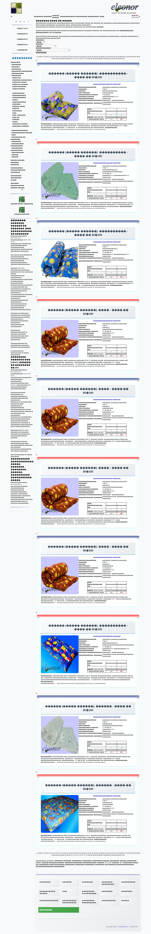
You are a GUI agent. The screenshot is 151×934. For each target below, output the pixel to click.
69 (69, 58)
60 (52, 58)
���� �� (16, 78)
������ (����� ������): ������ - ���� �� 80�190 (88, 708)
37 (98, 57)
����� (15, 108)
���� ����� (18, 89)
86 (101, 58)
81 (92, 58)
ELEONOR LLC (123, 926)
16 (58, 57)
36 (96, 57)
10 (47, 57)
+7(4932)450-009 (22, 50)
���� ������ (19, 86)
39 (101, 57)
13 (53, 57)
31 (86, 57)
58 (137, 57)
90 (108, 58)
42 (107, 57)
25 (75, 57)
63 (58, 58)
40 (103, 57)
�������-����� (20, 126)
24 (73, 57)
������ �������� (22, 80)
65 (62, 58)
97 (121, 58)
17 (60, 57)
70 (71, 58)
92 (112, 58)
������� (38, 16)
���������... (111, 127)
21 (68, 57)
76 (82, 58)
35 (94, 57)
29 (83, 57)
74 (78, 58)
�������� (93, 16)
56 (133, 57)
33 (90, 57)
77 (84, 58)
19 (64, 57)
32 (88, 57)
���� (15, 100)
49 (120, 57)
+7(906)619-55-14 (22, 39)
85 (99, 58)
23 (71, 57)
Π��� (101, 16)
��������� (81, 16)
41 (105, 57)
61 (54, 58)
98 (123, 58)
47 (116, 57)
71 (73, 58)
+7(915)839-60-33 (22, 34)
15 (56, 57)
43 (109, 57)
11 (49, 57)
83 (95, 58)
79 (88, 58)
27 (79, 57)
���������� (19, 95)
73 (77, 58)
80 (90, 58)
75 (80, 58)
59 (139, 57)
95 (118, 58)
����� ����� (17, 188)
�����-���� (18, 106)
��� (14, 113)
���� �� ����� (20, 84)
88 (105, 58)
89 (107, 58)
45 (113, 57)
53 (128, 57)
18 (62, 57)
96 (120, 58)
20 (66, 57)
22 (70, 57)
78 (86, 58)
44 (111, 57)
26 (77, 57)
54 (129, 57)
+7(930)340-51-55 (22, 44)
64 (60, 58)
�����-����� (18, 160)
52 (126, 57)
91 (110, 58)
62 (56, 58)
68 (67, 58)
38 (99, 57)
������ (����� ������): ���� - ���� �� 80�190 (88, 311)
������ (48, 16)
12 (51, 57)
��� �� (15, 117)
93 (114, 58)
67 (65, 58)
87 (103, 58)
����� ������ (21, 213)
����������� (67, 16)
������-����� (20, 124)
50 (122, 57)
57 (135, 57)
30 (84, 57)
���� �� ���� (19, 82)
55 (131, 57)
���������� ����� (22, 133)
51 (124, 57)
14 (54, 57)
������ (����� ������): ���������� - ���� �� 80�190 (88, 75)
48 (118, 57)
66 (63, 58)
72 (75, 58)
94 (116, 58)
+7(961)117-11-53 (22, 28)
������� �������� (22, 71)
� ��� (13, 180)
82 (93, 58)
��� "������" (19, 115)
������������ (20, 130)
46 (115, 57)
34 (92, 57)
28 (81, 57)
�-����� (57, 32)
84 (97, 58)
